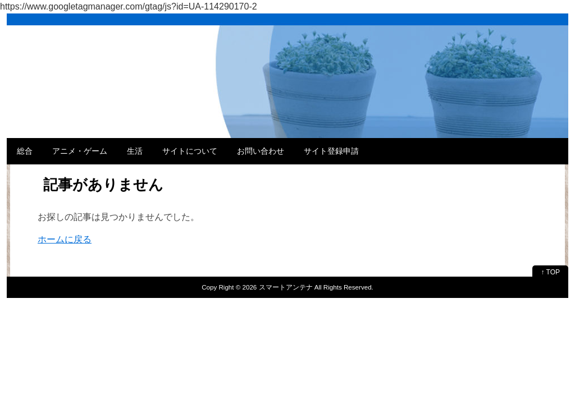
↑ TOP (550, 272)
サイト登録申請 (331, 150)
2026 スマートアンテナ (278, 287)
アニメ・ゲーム (79, 150)
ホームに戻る (65, 239)
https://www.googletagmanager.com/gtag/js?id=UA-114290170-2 (128, 6)
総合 (25, 150)
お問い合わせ (260, 150)
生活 (135, 150)
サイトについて (189, 150)
